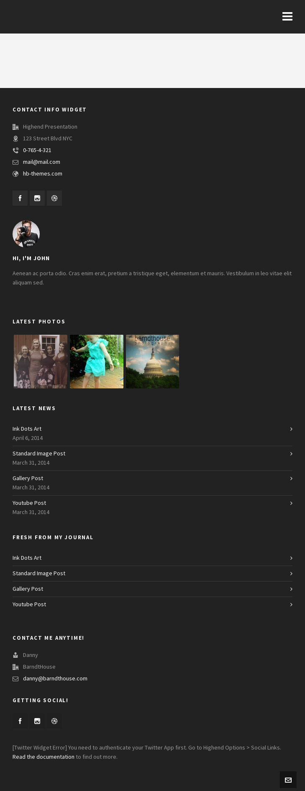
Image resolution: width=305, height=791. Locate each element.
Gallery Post (28, 478)
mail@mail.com (41, 162)
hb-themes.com (42, 174)
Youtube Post (29, 503)
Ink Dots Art (27, 429)
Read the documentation (43, 757)
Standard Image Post (39, 453)
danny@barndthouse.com (55, 678)
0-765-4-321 (37, 150)
